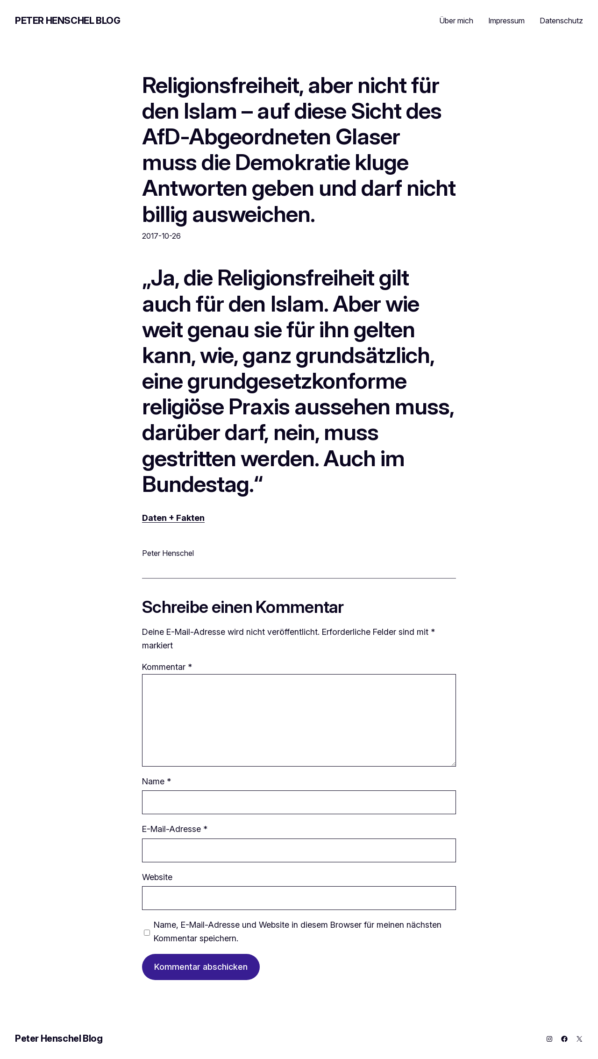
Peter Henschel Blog (67, 20)
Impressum (506, 20)
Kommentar (167, 667)
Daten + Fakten (173, 518)
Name (156, 781)
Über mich (456, 20)
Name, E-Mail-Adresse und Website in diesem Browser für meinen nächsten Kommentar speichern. (297, 931)
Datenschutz (561, 20)
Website (157, 877)
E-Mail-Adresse (174, 829)
